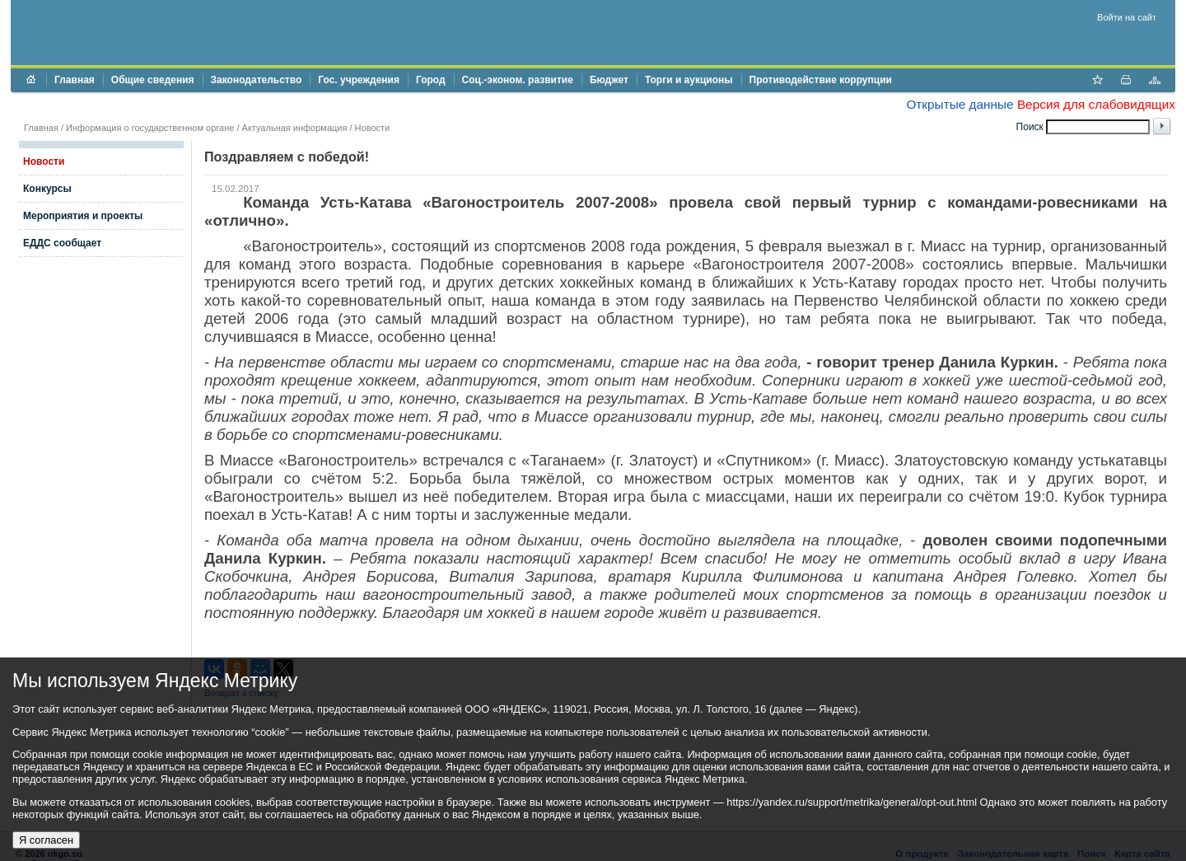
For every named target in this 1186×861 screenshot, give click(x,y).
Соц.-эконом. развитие (517, 80)
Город (431, 80)
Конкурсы (47, 188)
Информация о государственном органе (150, 128)
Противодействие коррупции (820, 80)
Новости (372, 128)
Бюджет (609, 80)
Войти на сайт (1126, 17)
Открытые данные (959, 104)
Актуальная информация (295, 128)
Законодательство (256, 80)
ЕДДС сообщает (62, 243)
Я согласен (46, 840)
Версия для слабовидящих (1096, 104)
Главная (74, 80)
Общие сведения (152, 80)
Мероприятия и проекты (82, 216)
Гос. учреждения (358, 80)
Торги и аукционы (689, 80)
